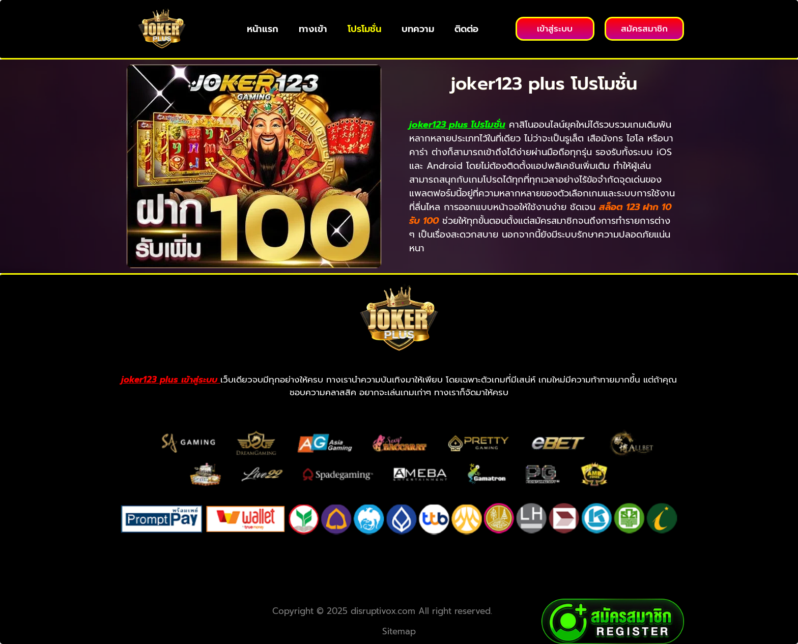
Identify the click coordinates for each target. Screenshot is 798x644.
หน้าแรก (262, 29)
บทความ (418, 29)
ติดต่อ (466, 29)
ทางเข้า (313, 29)
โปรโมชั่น (364, 29)
